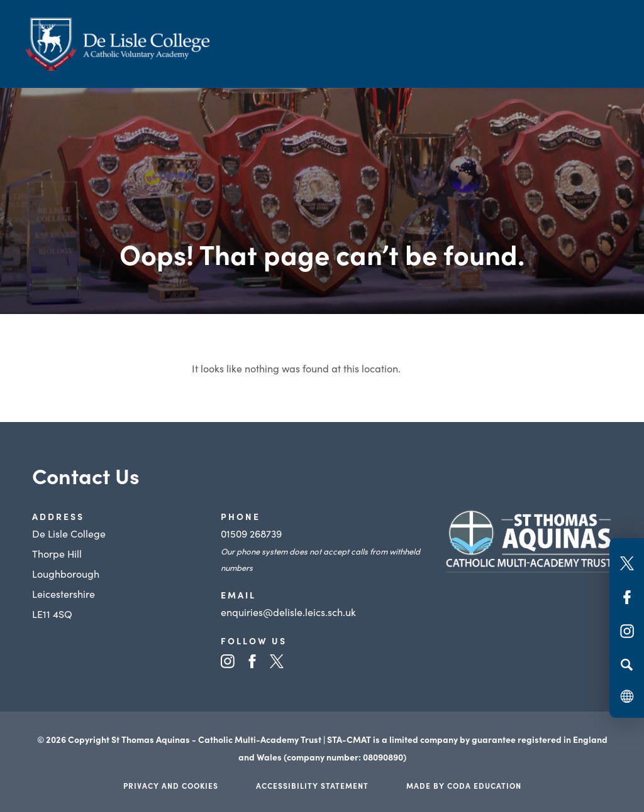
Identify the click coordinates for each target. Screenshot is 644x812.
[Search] (626, 664)
